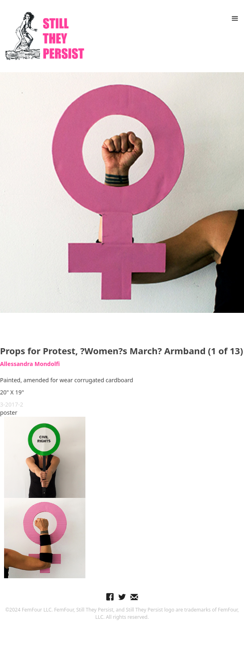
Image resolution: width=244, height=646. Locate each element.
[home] (42, 36)
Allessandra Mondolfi (30, 364)
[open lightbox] (122, 192)
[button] (235, 19)
